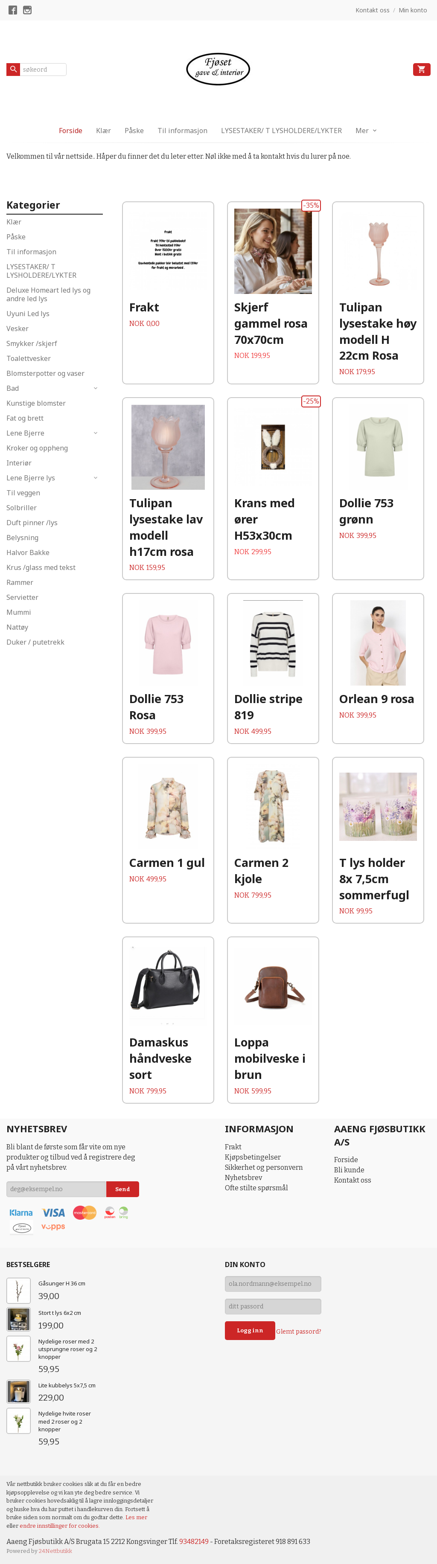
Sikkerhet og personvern (264, 1167)
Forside (70, 130)
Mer (362, 130)
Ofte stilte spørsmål (256, 1188)
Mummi (18, 612)
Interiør (19, 463)
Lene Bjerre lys (30, 478)
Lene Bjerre (25, 433)
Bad (12, 388)
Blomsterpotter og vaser (45, 373)
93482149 (194, 1542)
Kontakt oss (352, 1180)
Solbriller (21, 507)
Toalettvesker (28, 358)
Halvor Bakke (28, 552)
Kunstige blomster (36, 403)
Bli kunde (349, 1170)
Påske (134, 130)
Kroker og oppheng (37, 448)
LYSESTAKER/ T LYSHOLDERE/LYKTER (281, 130)
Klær (103, 130)
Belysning (22, 537)
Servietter (22, 597)
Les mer (136, 1517)
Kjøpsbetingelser (253, 1157)
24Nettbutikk (55, 1551)
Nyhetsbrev (243, 1178)
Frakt (233, 1147)
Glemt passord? (298, 1331)
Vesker (17, 328)
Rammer (19, 582)
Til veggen (23, 492)
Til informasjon (182, 130)
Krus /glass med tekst (41, 567)
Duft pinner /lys (32, 522)
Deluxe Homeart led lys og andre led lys (48, 294)
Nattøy (17, 627)
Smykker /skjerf (31, 343)
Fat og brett (25, 418)
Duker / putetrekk (35, 642)
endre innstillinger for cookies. (60, 1526)
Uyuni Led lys (28, 313)
